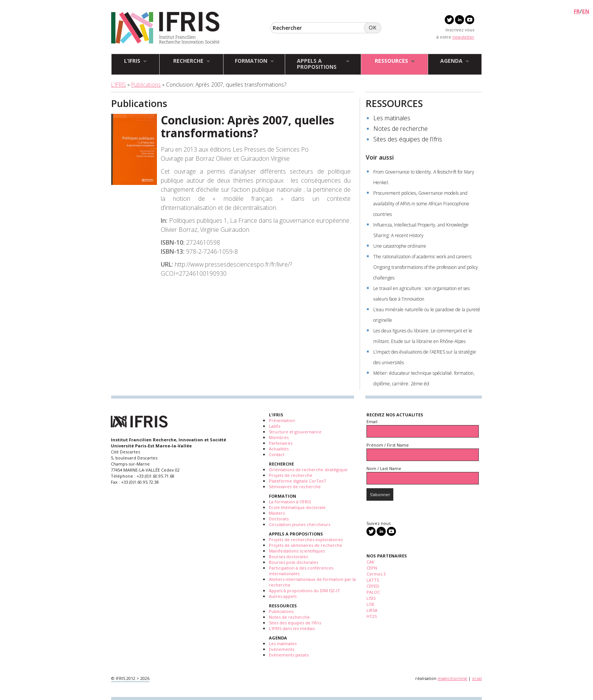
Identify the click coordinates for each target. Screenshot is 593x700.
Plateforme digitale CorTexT (297, 481)
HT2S (371, 616)
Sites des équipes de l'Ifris (295, 622)
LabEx (275, 426)
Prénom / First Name (387, 445)
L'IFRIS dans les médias (292, 628)
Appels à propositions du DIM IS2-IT (304, 590)
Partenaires (280, 443)
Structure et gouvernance (295, 432)
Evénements (281, 649)
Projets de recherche (290, 475)
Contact (276, 454)
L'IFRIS (118, 84)
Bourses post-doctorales (293, 562)
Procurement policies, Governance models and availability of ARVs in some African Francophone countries (421, 203)
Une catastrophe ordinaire (399, 246)
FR (577, 11)
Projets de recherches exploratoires (306, 539)
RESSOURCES (394, 103)
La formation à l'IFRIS (290, 501)
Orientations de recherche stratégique (308, 469)
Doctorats (279, 519)
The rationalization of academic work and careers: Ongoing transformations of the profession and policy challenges (425, 267)
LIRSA (371, 610)
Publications (146, 84)
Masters (277, 513)
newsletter (463, 37)
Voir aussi (380, 157)
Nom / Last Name (383, 468)
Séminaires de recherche (295, 486)
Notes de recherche (400, 128)
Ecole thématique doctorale (297, 507)
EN (585, 11)
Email (371, 421)
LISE (370, 604)
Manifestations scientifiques (297, 551)
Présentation (282, 420)
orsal (477, 678)
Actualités (279, 449)
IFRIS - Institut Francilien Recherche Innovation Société (165, 28)
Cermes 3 (376, 574)
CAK (370, 562)
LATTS (372, 580)
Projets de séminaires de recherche (305, 545)
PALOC (373, 592)
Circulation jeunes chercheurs (299, 524)
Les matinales (391, 118)
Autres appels (282, 596)
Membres (279, 437)
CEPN (371, 568)
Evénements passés (289, 655)
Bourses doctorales (288, 556)
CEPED (372, 586)
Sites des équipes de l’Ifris (407, 139)
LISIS (371, 598)
